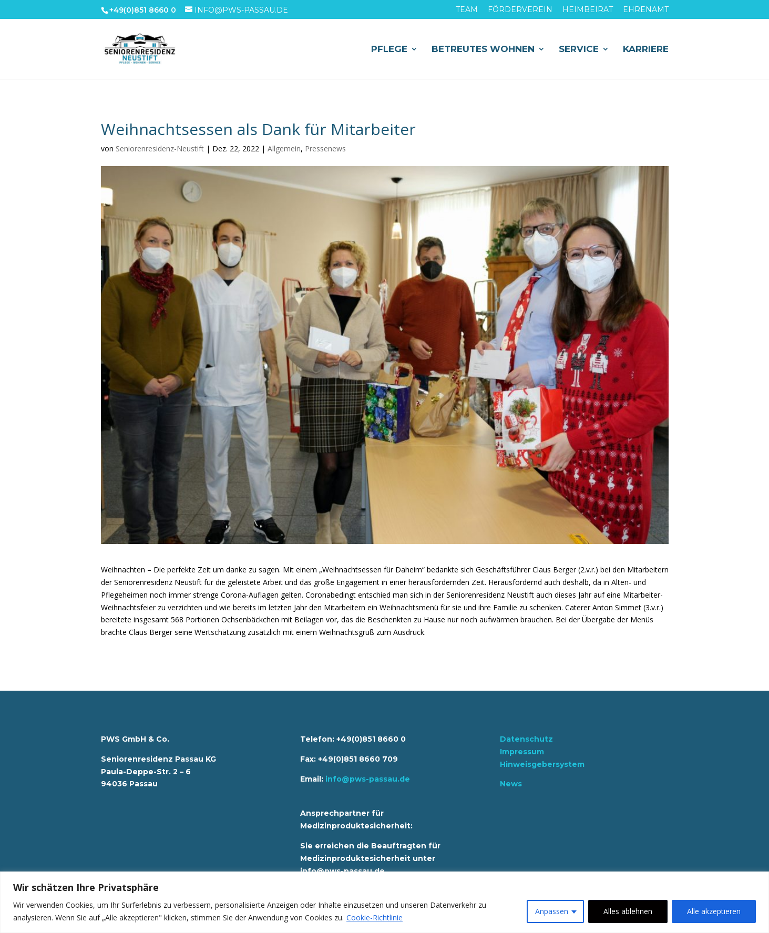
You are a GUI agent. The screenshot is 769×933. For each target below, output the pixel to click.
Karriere (646, 49)
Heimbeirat (587, 10)
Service (579, 49)
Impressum (522, 751)
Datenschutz (526, 739)
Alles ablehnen (627, 911)
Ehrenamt (646, 10)
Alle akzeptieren (714, 911)
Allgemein (284, 148)
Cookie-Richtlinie (374, 917)
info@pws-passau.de (367, 779)
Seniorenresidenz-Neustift (160, 148)
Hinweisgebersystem (542, 764)
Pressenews (325, 148)
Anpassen (551, 911)
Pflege (389, 49)
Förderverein (520, 10)
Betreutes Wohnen (483, 49)
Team (467, 10)
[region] (384, 902)
